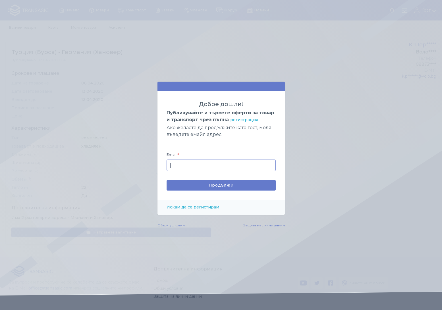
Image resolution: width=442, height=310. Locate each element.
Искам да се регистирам (193, 207)
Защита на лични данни (264, 225)
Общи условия (171, 225)
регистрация (244, 119)
